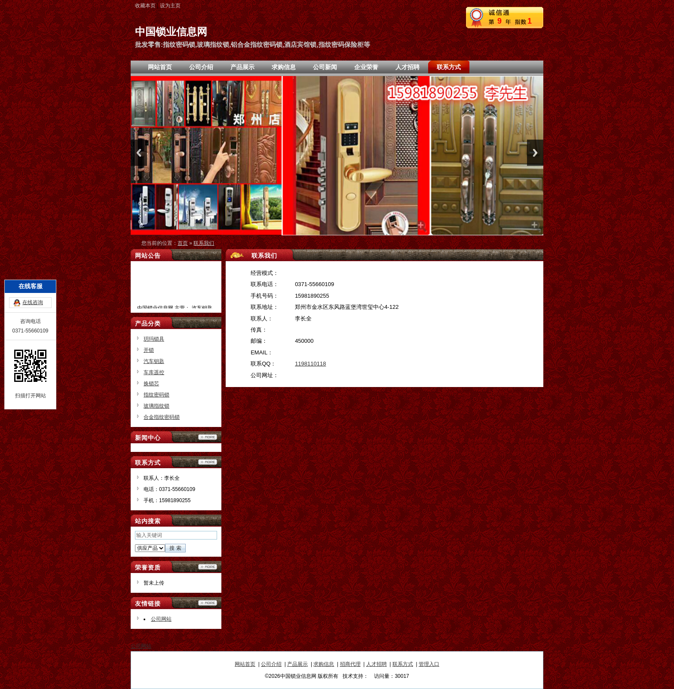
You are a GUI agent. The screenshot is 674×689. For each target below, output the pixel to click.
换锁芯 (151, 384)
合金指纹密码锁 (162, 417)
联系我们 (203, 243)
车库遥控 (154, 372)
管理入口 (429, 664)
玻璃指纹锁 (156, 406)
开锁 (149, 350)
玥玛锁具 (154, 339)
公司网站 (161, 619)
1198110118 (310, 363)
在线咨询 (32, 267)
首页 (183, 243)
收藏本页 (145, 6)
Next (535, 153)
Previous (139, 153)
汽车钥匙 (154, 361)
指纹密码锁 (156, 395)
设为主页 (170, 6)
